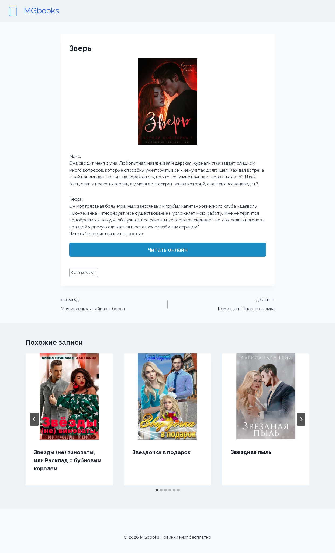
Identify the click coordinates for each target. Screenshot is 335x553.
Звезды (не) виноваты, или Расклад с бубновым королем (68, 460)
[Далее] (301, 419)
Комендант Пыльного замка (223, 303)
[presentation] (69, 396)
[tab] (157, 490)
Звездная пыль (251, 452)
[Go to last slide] (34, 419)
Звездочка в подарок (161, 452)
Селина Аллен (83, 272)
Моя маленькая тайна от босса (112, 303)
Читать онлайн (168, 249)
